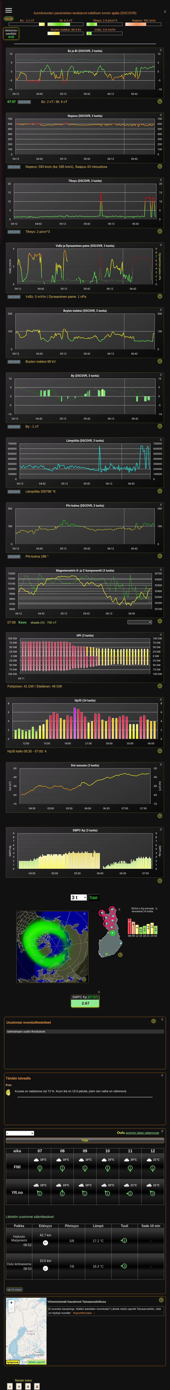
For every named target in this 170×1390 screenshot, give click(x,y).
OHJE (9, 18)
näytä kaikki (15, 1289)
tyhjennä (12, 1362)
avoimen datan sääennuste (142, 1132)
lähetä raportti (37, 1362)
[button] (11, 1303)
